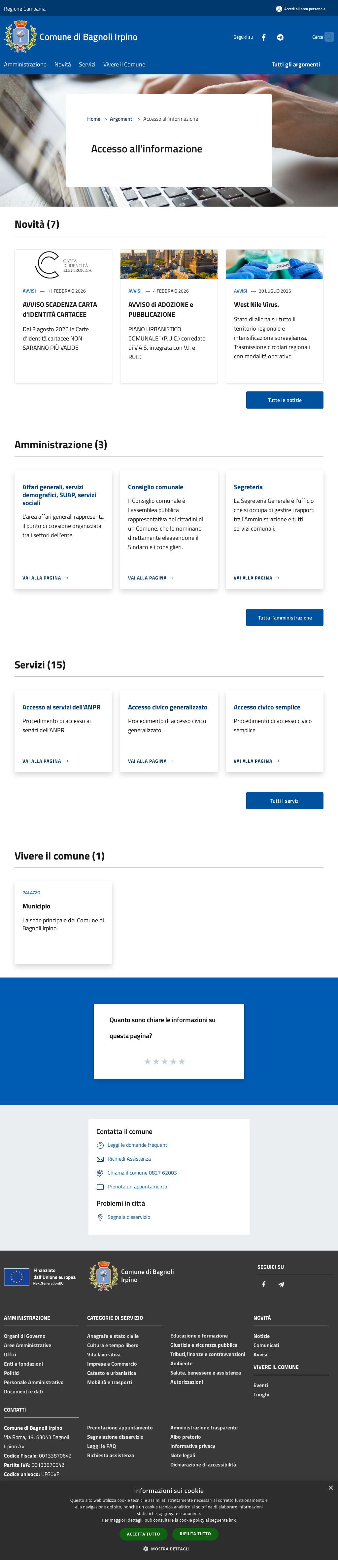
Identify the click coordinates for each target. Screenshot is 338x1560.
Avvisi (29, 290)
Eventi (261, 1385)
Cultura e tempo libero (113, 1345)
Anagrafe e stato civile (113, 1336)
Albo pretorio (185, 1437)
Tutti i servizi (285, 801)
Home (93, 119)
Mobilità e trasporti (109, 1382)
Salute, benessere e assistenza (205, 1373)
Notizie (262, 1336)
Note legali (182, 1455)
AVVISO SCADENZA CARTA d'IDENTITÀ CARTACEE (60, 309)
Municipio (36, 906)
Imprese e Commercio (112, 1364)
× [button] (330, 1488)
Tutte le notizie (285, 400)
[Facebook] (250, 36)
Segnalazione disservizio (115, 1437)
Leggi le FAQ (101, 1446)
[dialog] (169, 1520)
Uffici (10, 1354)
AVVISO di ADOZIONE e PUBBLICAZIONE (160, 309)
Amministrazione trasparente (204, 1427)
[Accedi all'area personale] (300, 9)
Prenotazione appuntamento (120, 1427)
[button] (169, 1548)
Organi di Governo (25, 1336)
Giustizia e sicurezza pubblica (203, 1345)
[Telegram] (267, 36)
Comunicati (266, 1345)
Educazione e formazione (199, 1336)
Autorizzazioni (186, 1382)
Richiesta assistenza (110, 1455)
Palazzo (31, 892)
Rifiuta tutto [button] (195, 1534)
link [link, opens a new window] (232, 1520)
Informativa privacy (192, 1446)
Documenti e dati (23, 1391)
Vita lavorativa (103, 1354)
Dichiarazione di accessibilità (203, 1464)
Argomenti (122, 119)
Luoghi (261, 1394)
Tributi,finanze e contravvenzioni (207, 1354)
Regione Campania (25, 9)
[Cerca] (326, 37)
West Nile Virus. (256, 304)
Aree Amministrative (27, 1345)
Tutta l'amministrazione (285, 617)
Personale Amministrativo (34, 1382)
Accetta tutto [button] (143, 1534)
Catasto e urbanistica (111, 1373)
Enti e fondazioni (23, 1364)
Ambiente (181, 1363)
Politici (11, 1373)
